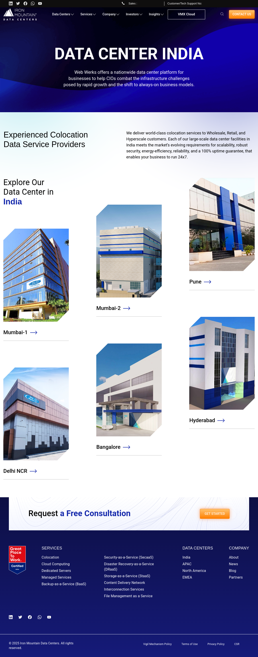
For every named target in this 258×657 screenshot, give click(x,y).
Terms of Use (189, 644)
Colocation (50, 557)
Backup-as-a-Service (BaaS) (64, 584)
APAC (186, 564)
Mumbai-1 (20, 332)
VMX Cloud (186, 16)
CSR (236, 644)
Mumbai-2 (113, 308)
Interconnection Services (124, 589)
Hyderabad (206, 420)
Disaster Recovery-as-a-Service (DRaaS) (129, 566)
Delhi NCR (19, 471)
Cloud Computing (56, 564)
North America (194, 571)
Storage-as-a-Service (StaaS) (127, 576)
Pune (200, 282)
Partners (236, 577)
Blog (232, 571)
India (186, 557)
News (233, 564)
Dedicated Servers (56, 571)
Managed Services (56, 577)
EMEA (187, 577)
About (234, 557)
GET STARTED (215, 513)
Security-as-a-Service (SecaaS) (129, 557)
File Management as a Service (128, 596)
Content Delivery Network (124, 583)
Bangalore (113, 447)
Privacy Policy (216, 644)
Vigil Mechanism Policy (157, 644)
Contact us (241, 16)
